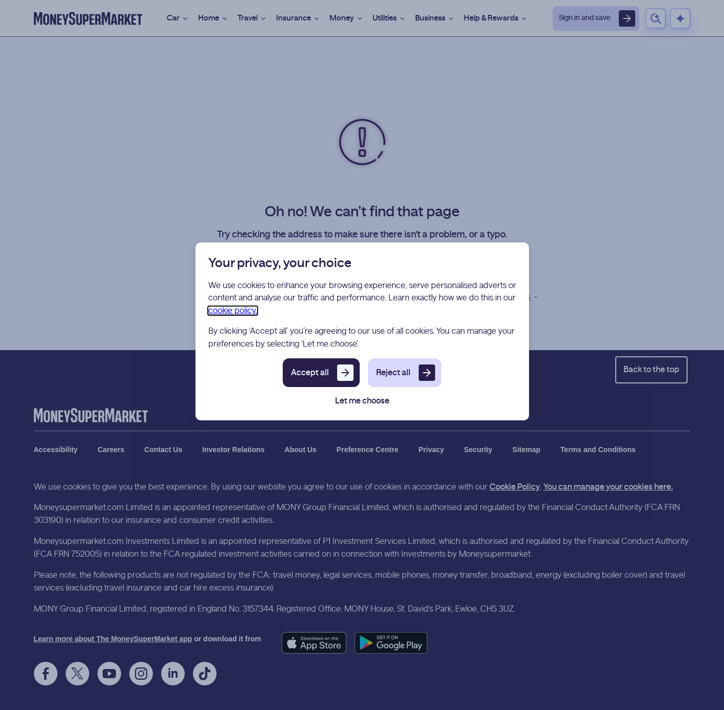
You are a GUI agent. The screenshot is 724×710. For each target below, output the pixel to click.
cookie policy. (232, 311)
